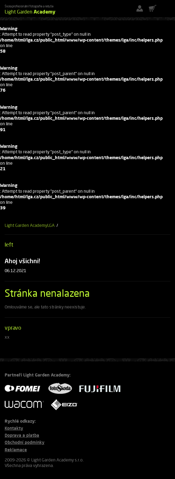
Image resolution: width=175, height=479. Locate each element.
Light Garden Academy (26, 225)
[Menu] (165, 8)
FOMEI (25, 388)
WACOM (26, 404)
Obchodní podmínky (24, 442)
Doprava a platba (22, 435)
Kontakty (14, 428)
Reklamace (16, 449)
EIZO (66, 404)
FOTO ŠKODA (62, 388)
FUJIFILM (102, 388)
